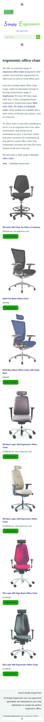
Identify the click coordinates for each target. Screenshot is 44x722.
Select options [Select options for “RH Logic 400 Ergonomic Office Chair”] (10, 674)
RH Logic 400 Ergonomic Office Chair (20, 665)
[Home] (22, 718)
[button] (22, 4)
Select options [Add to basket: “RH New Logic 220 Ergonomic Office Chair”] (10, 531)
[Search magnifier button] (38, 37)
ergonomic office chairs (13, 72)
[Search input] (20, 37)
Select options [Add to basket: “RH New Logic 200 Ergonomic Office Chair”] (10, 456)
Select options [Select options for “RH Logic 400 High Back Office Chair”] (10, 602)
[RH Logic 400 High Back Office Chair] (22, 563)
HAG (10, 106)
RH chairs (18, 106)
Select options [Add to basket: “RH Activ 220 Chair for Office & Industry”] (10, 236)
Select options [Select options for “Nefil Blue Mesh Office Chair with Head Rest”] (10, 382)
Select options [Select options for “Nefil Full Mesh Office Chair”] (10, 308)
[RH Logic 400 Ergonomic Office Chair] (22, 634)
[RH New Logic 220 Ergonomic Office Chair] (22, 488)
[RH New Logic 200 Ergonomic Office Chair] (22, 414)
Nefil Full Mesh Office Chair (16, 299)
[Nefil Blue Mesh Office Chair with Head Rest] (22, 340)
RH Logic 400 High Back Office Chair (20, 593)
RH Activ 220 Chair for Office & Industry (21, 227)
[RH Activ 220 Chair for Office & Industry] (22, 197)
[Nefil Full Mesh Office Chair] (22, 268)
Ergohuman (8, 96)
